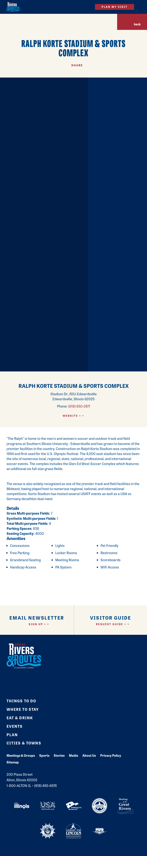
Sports (44, 755)
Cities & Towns (24, 743)
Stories (59, 755)
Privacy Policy (110, 755)
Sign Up (36, 624)
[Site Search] (87, 7)
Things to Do (21, 701)
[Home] (13, 7)
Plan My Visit (115, 7)
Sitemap (13, 762)
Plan (12, 734)
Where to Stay (23, 709)
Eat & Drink (20, 717)
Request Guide (109, 624)
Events (15, 726)
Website (70, 416)
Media (73, 755)
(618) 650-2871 (79, 406)
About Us (89, 755)
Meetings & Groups (21, 755)
